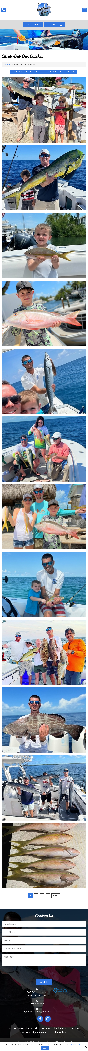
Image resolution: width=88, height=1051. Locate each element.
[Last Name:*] (44, 932)
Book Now (33, 24)
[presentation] (20, 972)
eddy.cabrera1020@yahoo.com (37, 1011)
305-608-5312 (37, 1003)
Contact (55, 24)
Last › (55, 895)
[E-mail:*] (44, 940)
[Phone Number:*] (44, 948)
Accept (45, 1048)
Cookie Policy (76, 1044)
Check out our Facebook (60, 72)
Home (7, 65)
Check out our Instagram (27, 72)
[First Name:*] (44, 924)
